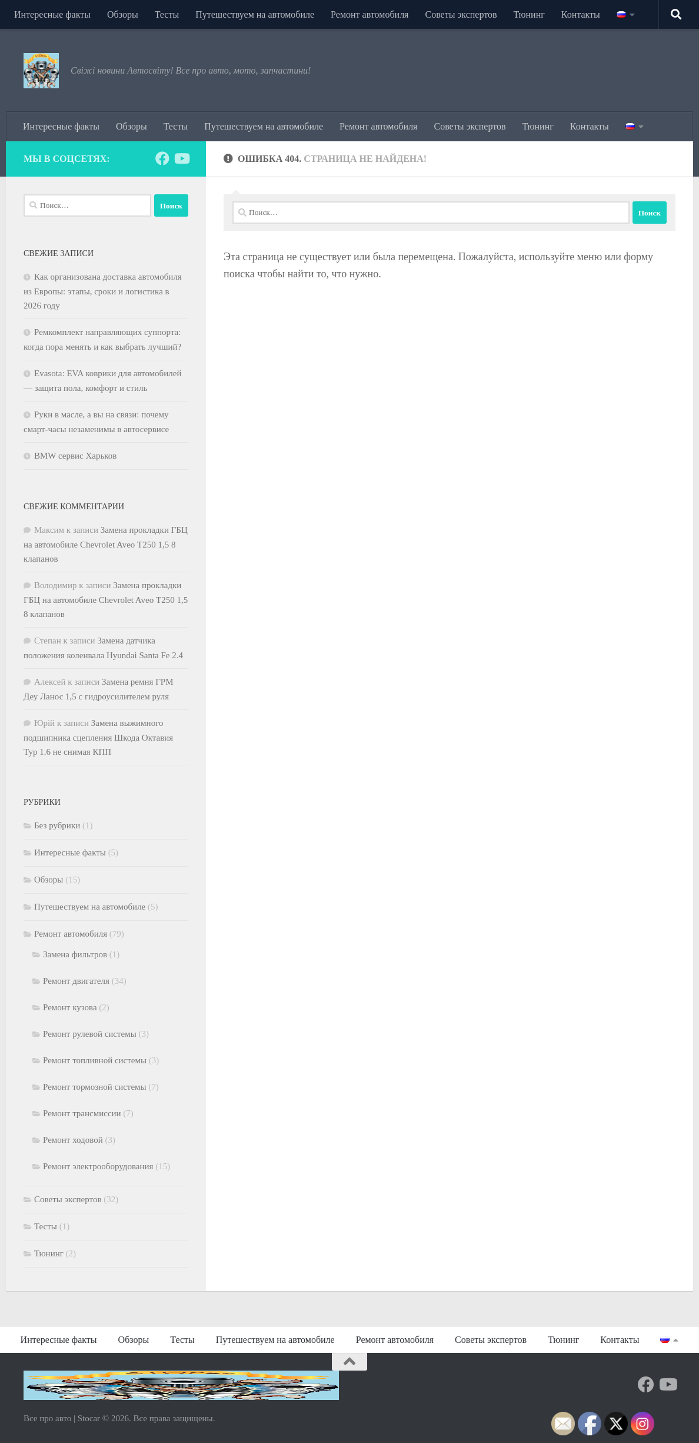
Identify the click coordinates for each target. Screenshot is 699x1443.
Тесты (167, 14)
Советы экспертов (461, 14)
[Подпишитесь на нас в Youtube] (181, 158)
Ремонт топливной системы (95, 1060)
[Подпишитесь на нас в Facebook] (162, 158)
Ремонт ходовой (73, 1140)
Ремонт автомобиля (369, 14)
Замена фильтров (75, 954)
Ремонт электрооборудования (98, 1166)
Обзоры (122, 14)
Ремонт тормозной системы (95, 1087)
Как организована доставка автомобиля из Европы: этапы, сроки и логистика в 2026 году (103, 291)
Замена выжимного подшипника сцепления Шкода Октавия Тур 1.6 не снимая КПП (98, 737)
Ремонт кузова (70, 1007)
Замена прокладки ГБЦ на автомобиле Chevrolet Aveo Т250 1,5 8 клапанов (106, 544)
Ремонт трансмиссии (82, 1113)
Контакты (580, 14)
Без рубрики (57, 825)
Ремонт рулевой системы (90, 1034)
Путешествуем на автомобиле (254, 14)
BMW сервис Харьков (75, 455)
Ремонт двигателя (76, 981)
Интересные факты (52, 14)
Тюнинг (529, 14)
